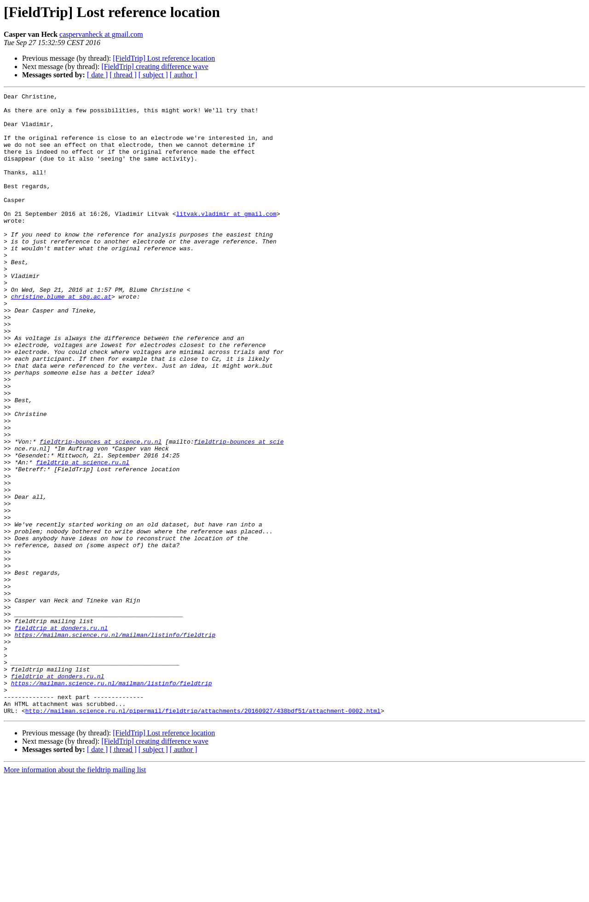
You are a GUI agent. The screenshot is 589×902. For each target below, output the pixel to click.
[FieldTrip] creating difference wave (154, 66)
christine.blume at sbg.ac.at (61, 338)
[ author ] (183, 75)
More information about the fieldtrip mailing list (75, 894)
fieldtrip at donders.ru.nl (61, 735)
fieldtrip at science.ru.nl (82, 536)
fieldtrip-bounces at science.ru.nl (101, 512)
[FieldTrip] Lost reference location (164, 58)
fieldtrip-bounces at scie (238, 512)
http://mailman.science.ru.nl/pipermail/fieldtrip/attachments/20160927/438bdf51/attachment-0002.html (203, 835)
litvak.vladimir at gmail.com (226, 238)
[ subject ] (153, 75)
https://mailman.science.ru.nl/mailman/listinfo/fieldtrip (114, 744)
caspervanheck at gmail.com (101, 34)
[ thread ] (123, 75)
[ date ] (97, 75)
